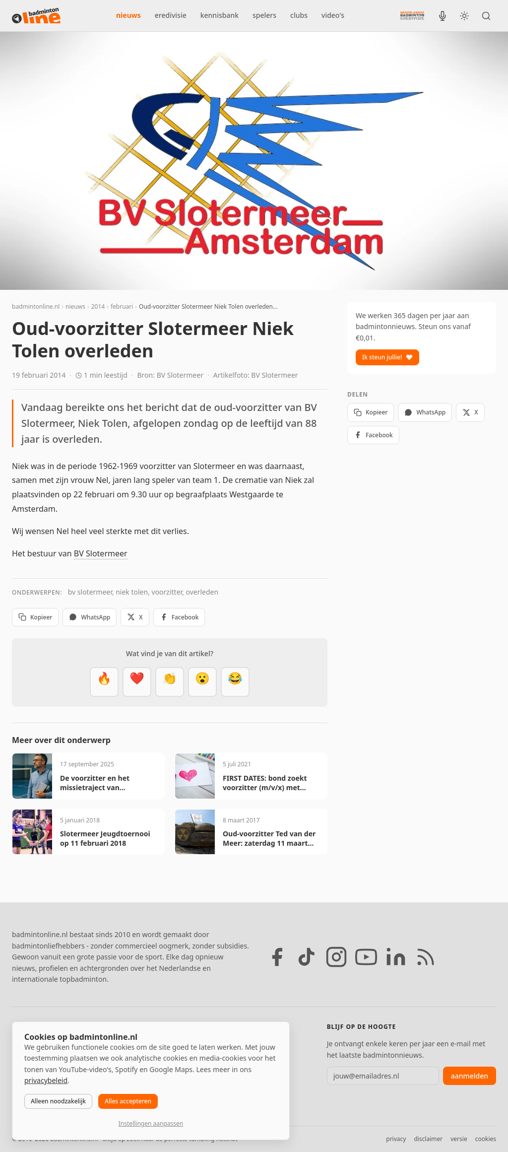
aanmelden (469, 1076)
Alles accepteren (128, 1101)
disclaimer (428, 1139)
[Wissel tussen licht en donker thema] (464, 16)
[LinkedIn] (396, 957)
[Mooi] (137, 682)
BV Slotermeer (100, 553)
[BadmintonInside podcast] (442, 16)
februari (122, 306)
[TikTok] (307, 957)
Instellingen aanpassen (151, 1123)
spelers (264, 15)
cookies (485, 1139)
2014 (98, 306)
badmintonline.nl (36, 306)
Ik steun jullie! (387, 357)
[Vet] (104, 682)
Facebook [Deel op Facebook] (179, 617)
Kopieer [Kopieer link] (35, 617)
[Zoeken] (486, 16)
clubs (299, 15)
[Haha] (235, 682)
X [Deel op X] (134, 617)
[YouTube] (366, 957)
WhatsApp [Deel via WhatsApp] (89, 617)
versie (458, 1139)
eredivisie (171, 15)
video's (332, 15)
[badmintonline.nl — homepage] (36, 16)
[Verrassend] (202, 682)
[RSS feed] (426, 957)
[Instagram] (336, 957)
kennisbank (219, 15)
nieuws (128, 15)
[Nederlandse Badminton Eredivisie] (412, 15)
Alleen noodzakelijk (58, 1101)
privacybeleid (45, 1080)
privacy (396, 1139)
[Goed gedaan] (169, 682)
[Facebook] (277, 957)
